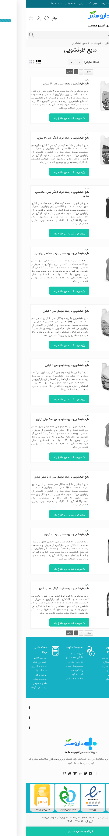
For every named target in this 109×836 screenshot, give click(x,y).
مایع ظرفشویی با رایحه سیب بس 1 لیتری (40, 534)
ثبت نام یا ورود (45, 4)
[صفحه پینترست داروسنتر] (38, 773)
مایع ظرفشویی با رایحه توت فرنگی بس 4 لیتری (37, 138)
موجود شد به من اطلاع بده (43, 118)
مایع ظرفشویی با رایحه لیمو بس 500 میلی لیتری (36, 419)
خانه (104, 43)
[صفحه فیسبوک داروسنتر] (70, 773)
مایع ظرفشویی (53, 43)
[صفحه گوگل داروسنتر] (54, 773)
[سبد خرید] (5, 18)
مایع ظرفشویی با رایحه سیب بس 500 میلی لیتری (36, 253)
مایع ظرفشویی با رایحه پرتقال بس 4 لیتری (40, 311)
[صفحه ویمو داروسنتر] (49, 773)
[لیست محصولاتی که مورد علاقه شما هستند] (21, 18)
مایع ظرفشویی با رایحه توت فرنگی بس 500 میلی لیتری (36, 194)
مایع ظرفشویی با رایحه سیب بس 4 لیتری (40, 84)
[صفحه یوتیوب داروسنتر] (44, 773)
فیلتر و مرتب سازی (54, 831)
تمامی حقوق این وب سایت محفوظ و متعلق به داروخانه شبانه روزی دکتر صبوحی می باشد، (54, 818)
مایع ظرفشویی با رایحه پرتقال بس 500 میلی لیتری (35, 477)
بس (61, 79)
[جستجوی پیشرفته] (5, 35)
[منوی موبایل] (103, 18)
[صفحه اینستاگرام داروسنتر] (65, 773)
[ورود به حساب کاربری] (13, 18)
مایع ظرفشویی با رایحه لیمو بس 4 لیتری (41, 365)
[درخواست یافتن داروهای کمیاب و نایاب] (28, 18)
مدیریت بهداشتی (88, 43)
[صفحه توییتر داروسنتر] (59, 773)
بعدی (63, 72)
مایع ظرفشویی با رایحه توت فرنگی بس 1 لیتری (37, 589)
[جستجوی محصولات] (58, 35)
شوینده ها (70, 43)
